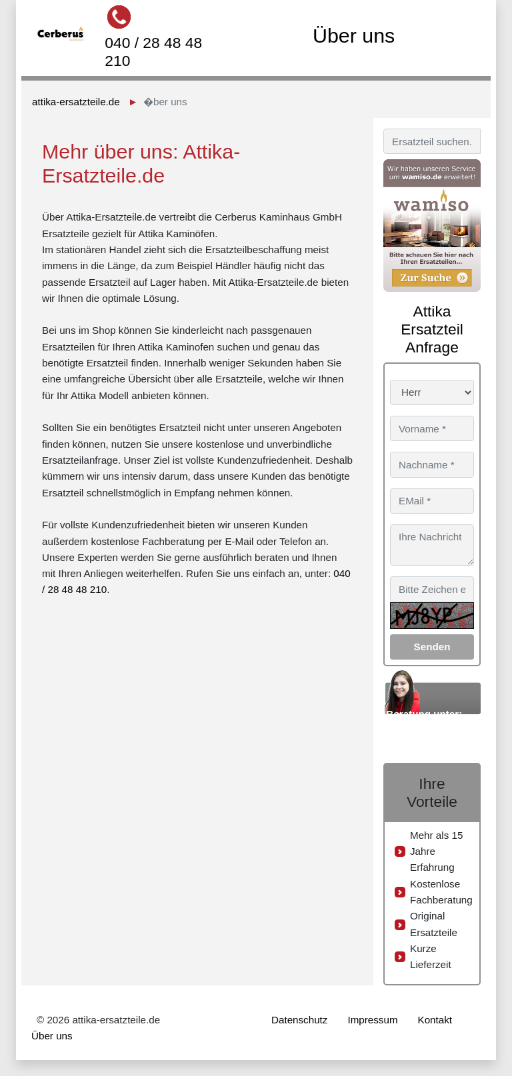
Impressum (372, 1019)
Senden (432, 646)
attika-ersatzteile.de (76, 101)
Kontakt (435, 1019)
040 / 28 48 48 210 (153, 51)
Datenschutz (299, 1019)
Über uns (52, 1035)
